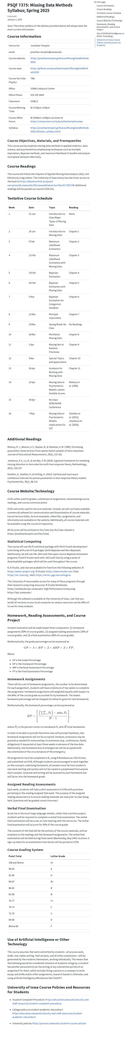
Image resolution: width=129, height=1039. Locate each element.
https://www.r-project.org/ (21, 571)
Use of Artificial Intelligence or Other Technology (110, 35)
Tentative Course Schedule (109, 13)
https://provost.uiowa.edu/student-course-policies (59, 1023)
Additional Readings (106, 16)
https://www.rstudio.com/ (59, 571)
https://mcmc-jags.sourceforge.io (53, 575)
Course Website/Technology (109, 20)
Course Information (105, 5)
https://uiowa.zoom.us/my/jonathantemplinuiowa (56, 121)
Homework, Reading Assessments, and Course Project (108, 27)
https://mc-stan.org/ (18, 575)
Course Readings (104, 9)
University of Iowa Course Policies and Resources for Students (109, 42)
